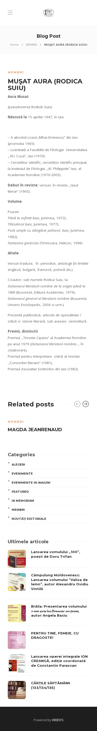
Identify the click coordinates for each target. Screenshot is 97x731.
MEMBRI (31, 44)
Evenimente (22, 473)
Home (14, 44)
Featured (20, 491)
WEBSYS (57, 720)
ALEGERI (18, 464)
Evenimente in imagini (31, 482)
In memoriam (23, 500)
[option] (48, 425)
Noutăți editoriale (29, 519)
